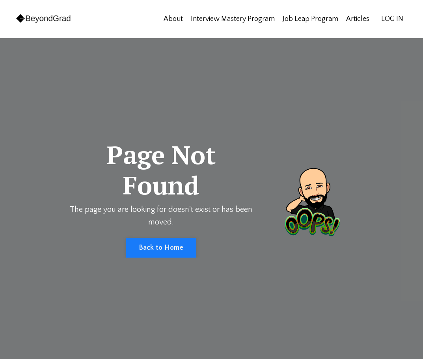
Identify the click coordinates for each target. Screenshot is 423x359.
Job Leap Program (310, 19)
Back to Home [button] (161, 248)
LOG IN (392, 19)
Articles (357, 19)
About (173, 19)
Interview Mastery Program (233, 19)
